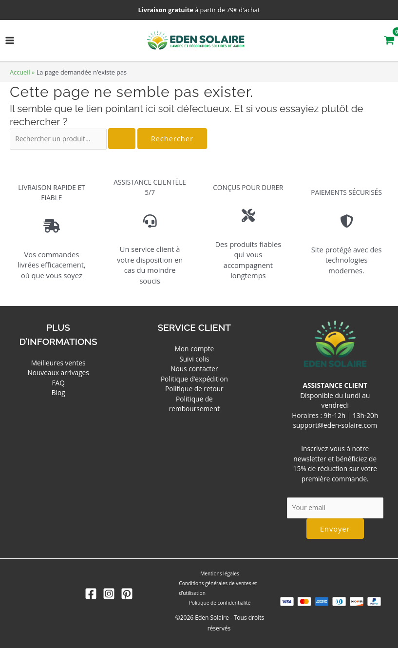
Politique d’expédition (194, 378)
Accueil (20, 72)
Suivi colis (194, 358)
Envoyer (335, 529)
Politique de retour (194, 388)
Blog (58, 392)
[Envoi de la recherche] (121, 138)
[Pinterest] (127, 594)
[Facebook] (91, 594)
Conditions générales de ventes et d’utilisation (217, 588)
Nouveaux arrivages (58, 372)
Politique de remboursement (194, 404)
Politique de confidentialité (220, 602)
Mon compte (194, 348)
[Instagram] (109, 594)
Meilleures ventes (58, 362)
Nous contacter (194, 368)
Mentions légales (220, 573)
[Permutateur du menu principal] (10, 41)
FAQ (58, 382)
